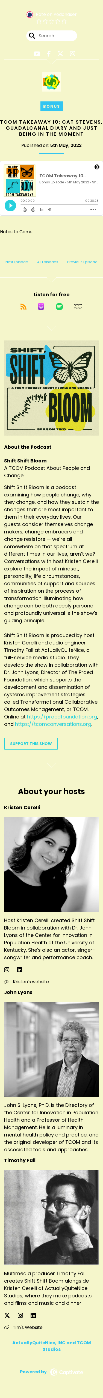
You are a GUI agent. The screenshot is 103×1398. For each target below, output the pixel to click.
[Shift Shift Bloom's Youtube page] (37, 54)
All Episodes (47, 262)
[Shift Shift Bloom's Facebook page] (49, 54)
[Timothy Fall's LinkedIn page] (36, 1315)
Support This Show (31, 743)
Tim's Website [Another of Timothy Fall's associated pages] (23, 1327)
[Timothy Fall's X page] (10, 1315)
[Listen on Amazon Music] (77, 306)
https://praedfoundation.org (62, 716)
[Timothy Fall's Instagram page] (24, 1315)
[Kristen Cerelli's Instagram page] (10, 970)
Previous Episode (82, 262)
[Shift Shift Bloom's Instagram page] (72, 54)
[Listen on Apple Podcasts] (41, 306)
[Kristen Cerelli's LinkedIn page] (23, 970)
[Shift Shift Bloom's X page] (60, 54)
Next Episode (16, 262)
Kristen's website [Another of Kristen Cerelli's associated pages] (26, 982)
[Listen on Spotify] (59, 306)
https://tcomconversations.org (53, 724)
